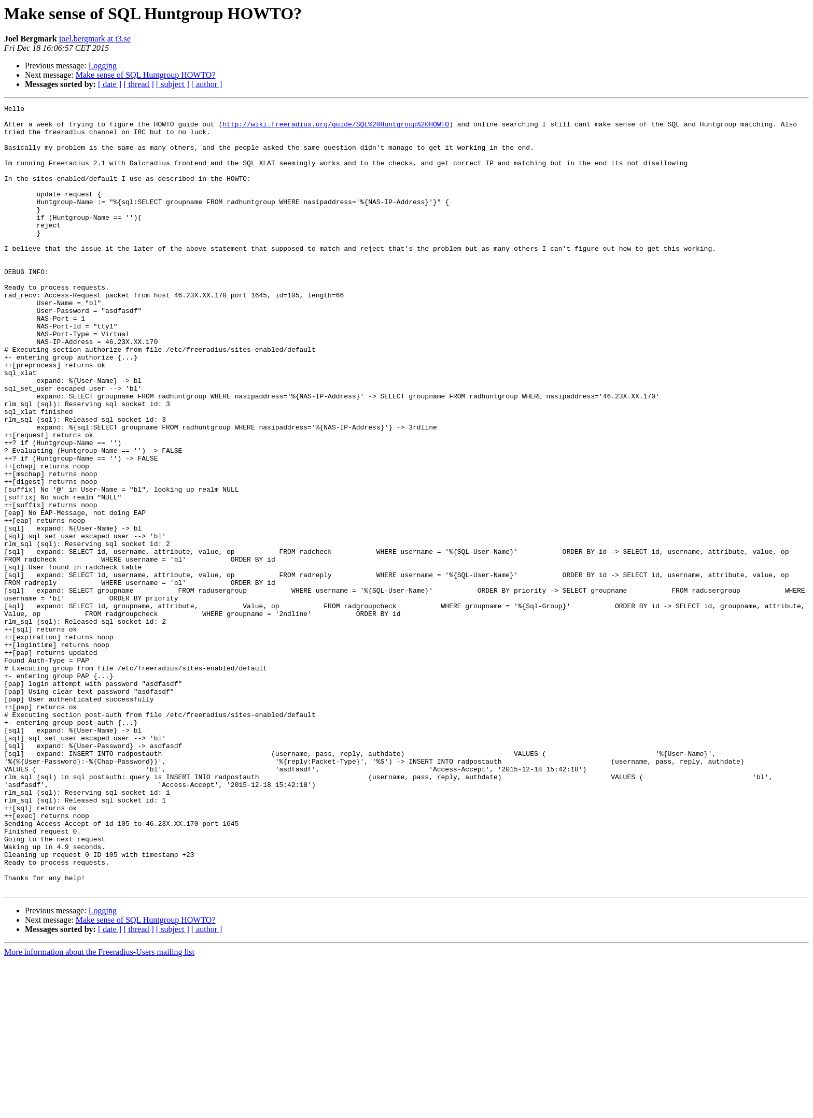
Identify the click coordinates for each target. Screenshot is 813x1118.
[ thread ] (138, 84)
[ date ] (109, 84)
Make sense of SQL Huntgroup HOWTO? (146, 74)
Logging (103, 65)
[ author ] (206, 84)
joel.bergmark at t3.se (95, 38)
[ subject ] (172, 84)
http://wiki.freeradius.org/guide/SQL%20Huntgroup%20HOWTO (335, 128)
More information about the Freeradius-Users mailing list (99, 1109)
